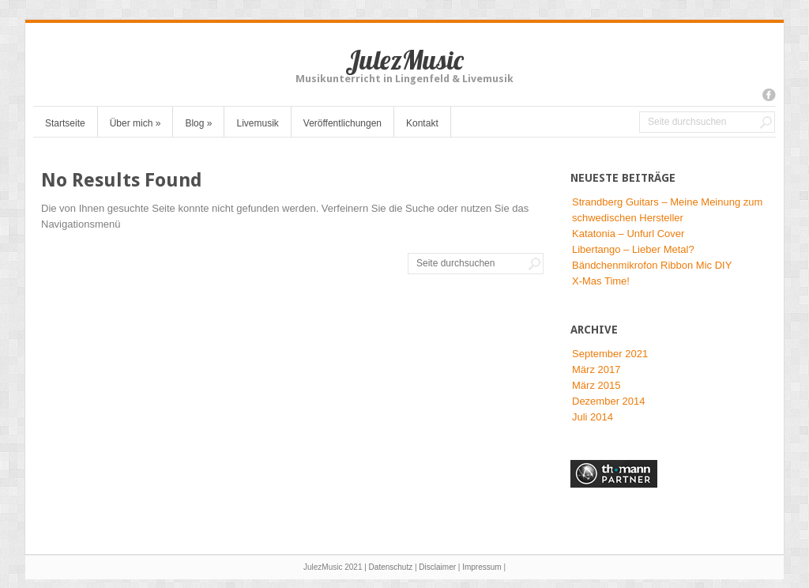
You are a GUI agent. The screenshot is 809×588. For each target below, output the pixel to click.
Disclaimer (437, 567)
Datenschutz (391, 567)
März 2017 (596, 369)
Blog (198, 123)
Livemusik (257, 123)
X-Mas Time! (601, 281)
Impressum (481, 567)
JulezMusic (404, 60)
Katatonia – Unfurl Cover (628, 233)
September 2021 (610, 354)
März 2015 (596, 385)
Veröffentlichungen (342, 123)
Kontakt (422, 123)
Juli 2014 (592, 417)
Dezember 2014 (608, 401)
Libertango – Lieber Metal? (633, 249)
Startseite (65, 123)
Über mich (135, 123)
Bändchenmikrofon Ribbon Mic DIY (652, 265)
